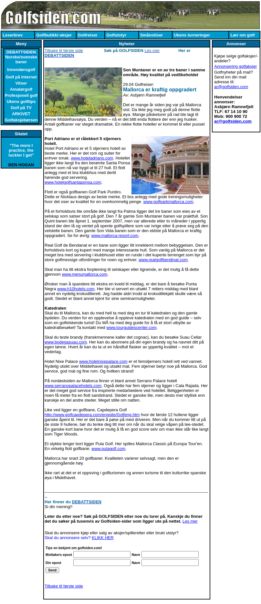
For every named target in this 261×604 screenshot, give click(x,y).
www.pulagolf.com (108, 448)
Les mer (190, 521)
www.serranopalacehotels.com (73, 385)
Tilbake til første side (64, 586)
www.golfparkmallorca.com (168, 201)
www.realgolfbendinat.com (163, 259)
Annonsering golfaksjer (235, 66)
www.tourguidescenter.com (131, 327)
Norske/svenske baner (21, 59)
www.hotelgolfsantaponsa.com (73, 182)
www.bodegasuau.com (66, 342)
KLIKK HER (103, 537)
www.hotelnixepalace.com (103, 361)
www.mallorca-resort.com (115, 235)
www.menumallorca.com (84, 274)
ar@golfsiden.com (231, 86)
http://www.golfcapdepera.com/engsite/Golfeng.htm (92, 414)
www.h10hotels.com (76, 288)
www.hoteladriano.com (92, 158)
